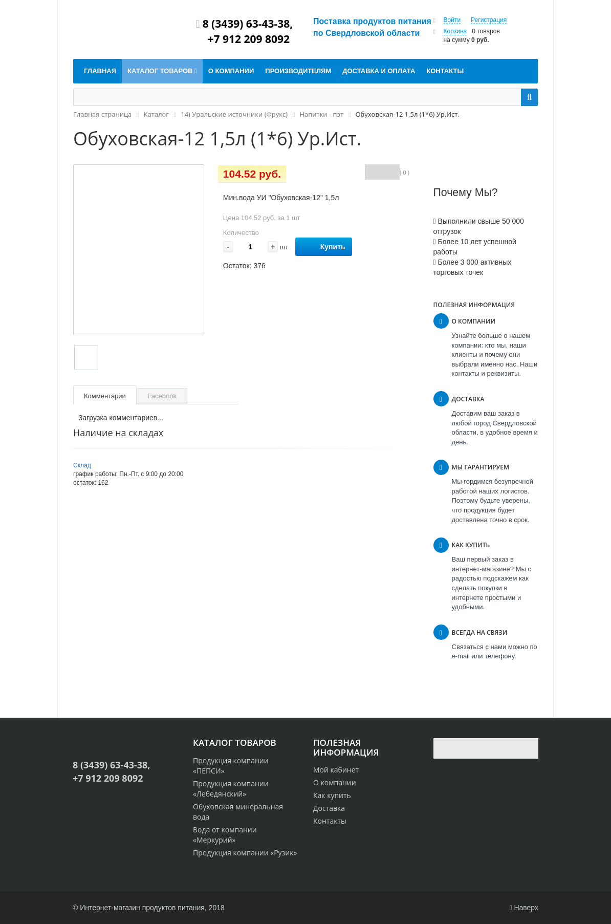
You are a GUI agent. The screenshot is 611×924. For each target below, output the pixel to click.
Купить (323, 247)
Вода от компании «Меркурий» (225, 835)
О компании (334, 782)
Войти (452, 20)
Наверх (523, 908)
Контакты (329, 821)
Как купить (332, 795)
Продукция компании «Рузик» (245, 852)
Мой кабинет (336, 770)
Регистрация (489, 20)
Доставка (329, 808)
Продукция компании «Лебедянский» (231, 789)
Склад (82, 465)
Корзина (455, 31)
